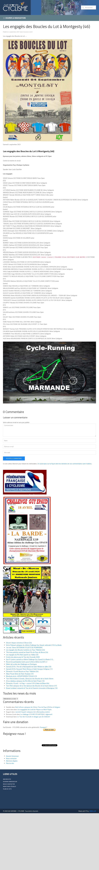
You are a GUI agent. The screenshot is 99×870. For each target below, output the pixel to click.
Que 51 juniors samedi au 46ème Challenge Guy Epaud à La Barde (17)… (30, 659)
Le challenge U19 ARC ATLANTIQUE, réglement (36, 714)
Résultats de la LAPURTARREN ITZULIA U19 (21, 676)
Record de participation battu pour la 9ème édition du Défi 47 (26, 661)
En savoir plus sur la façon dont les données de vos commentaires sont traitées (65, 463)
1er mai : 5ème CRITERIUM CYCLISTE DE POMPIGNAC (24, 647)
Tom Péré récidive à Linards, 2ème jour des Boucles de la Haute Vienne (29, 678)
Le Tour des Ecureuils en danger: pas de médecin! (33, 716)
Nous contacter (11, 758)
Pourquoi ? (43, 727)
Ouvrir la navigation (14, 17)
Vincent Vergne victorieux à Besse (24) (19, 642)
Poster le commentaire (14, 458)
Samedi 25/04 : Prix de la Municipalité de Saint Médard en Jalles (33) (28, 666)
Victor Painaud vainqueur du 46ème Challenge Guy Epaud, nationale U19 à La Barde (34, 645)
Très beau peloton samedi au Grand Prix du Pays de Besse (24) (27, 652)
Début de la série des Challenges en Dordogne (21, 664)
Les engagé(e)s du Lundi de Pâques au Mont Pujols (34, 709)
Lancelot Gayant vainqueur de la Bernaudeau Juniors (32, 712)
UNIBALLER (92, 811)
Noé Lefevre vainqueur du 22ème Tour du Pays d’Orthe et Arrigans (37, 707)
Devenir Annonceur (12, 756)
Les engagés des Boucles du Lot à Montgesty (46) (46, 26)
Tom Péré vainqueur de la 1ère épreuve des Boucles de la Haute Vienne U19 (31, 685)
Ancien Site (7, 779)
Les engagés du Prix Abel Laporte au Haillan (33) (22, 654)
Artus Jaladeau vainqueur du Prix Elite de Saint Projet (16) (25, 681)
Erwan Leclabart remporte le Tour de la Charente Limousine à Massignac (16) (31, 688)
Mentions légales (12, 761)
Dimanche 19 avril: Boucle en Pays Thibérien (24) (22, 671)
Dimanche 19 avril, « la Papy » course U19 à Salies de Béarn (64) (27, 683)
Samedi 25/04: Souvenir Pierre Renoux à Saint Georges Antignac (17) (29, 669)
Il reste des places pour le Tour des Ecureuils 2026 (23, 657)
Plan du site (10, 763)
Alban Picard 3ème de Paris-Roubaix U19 (19, 673)
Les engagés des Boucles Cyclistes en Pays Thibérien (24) (25, 650)
